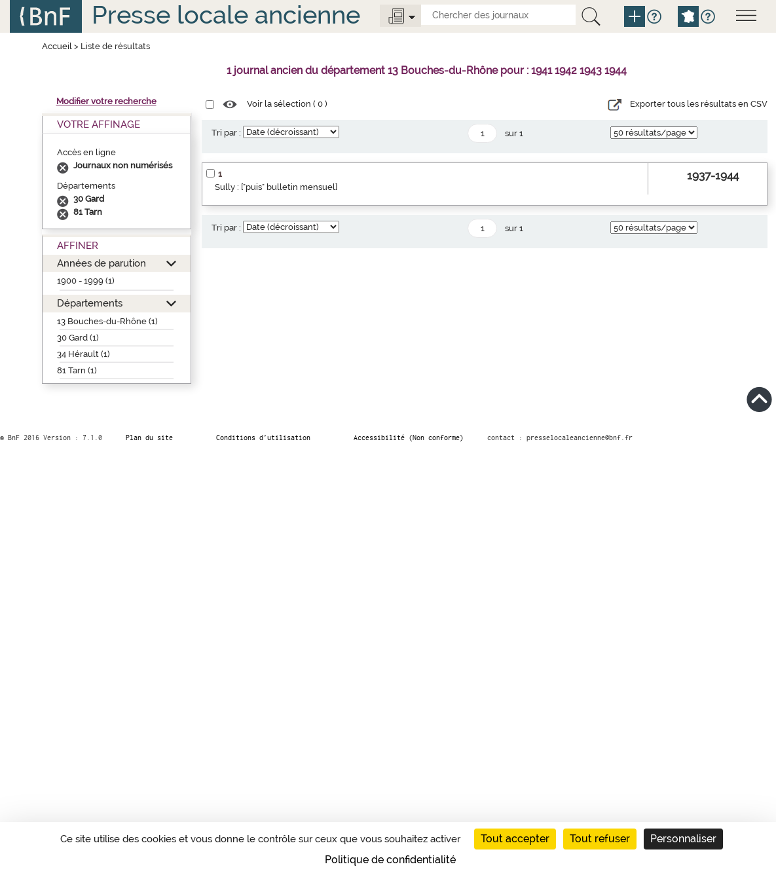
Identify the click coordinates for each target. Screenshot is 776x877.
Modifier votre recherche (106, 101)
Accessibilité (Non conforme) (409, 437)
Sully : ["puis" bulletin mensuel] (276, 187)
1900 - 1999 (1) (86, 281)
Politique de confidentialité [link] (390, 859)
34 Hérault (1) (83, 354)
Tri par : (226, 133)
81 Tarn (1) (77, 370)
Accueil (57, 46)
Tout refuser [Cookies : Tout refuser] (600, 838)
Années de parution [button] (101, 263)
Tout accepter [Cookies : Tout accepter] (515, 838)
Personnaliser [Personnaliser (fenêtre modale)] (683, 838)
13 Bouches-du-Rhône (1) (107, 321)
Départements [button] (89, 302)
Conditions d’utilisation (263, 437)
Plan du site (149, 437)
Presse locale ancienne (226, 14)
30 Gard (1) (78, 338)
